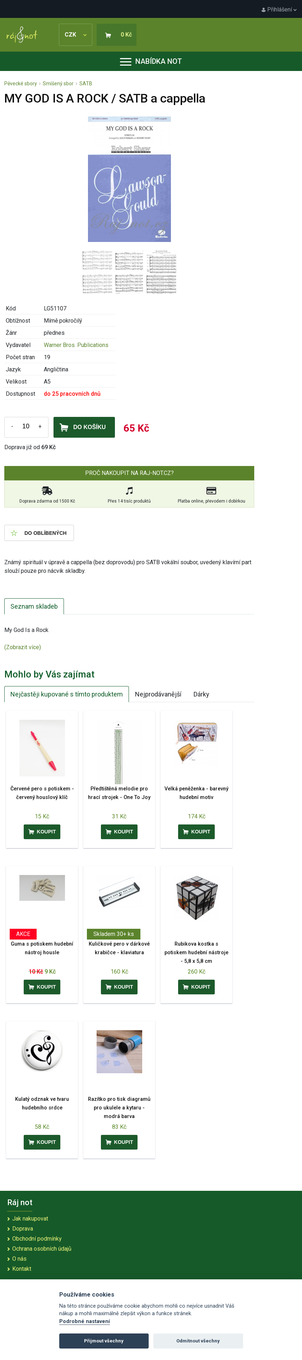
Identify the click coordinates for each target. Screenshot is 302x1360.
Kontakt (21, 1268)
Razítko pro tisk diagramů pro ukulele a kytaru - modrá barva (119, 1107)
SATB (85, 83)
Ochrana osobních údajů (41, 1248)
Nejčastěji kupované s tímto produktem (66, 694)
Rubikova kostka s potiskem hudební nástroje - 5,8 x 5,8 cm (196, 952)
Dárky (201, 694)
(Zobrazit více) (22, 647)
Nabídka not (151, 61)
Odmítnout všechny (198, 1341)
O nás (19, 1258)
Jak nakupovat (30, 1218)
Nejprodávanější (158, 694)
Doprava (22, 1228)
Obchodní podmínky (37, 1238)
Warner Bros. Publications (76, 345)
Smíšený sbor (58, 83)
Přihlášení (279, 9)
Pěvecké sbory (20, 83)
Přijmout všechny (104, 1341)
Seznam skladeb (34, 606)
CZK (76, 34)
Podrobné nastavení (84, 1321)
